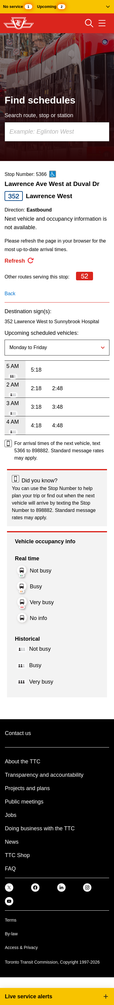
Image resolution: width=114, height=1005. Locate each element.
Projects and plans (27, 788)
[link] (9, 887)
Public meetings (24, 802)
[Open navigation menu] (102, 23)
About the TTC (22, 761)
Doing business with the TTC (40, 828)
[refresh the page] (19, 261)
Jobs (10, 815)
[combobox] (57, 132)
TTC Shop (17, 855)
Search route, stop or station (39, 115)
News (12, 842)
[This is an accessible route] (52, 174)
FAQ (10, 869)
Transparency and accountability (44, 775)
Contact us (18, 733)
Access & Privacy (21, 947)
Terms (10, 920)
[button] (57, 6)
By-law (11, 933)
